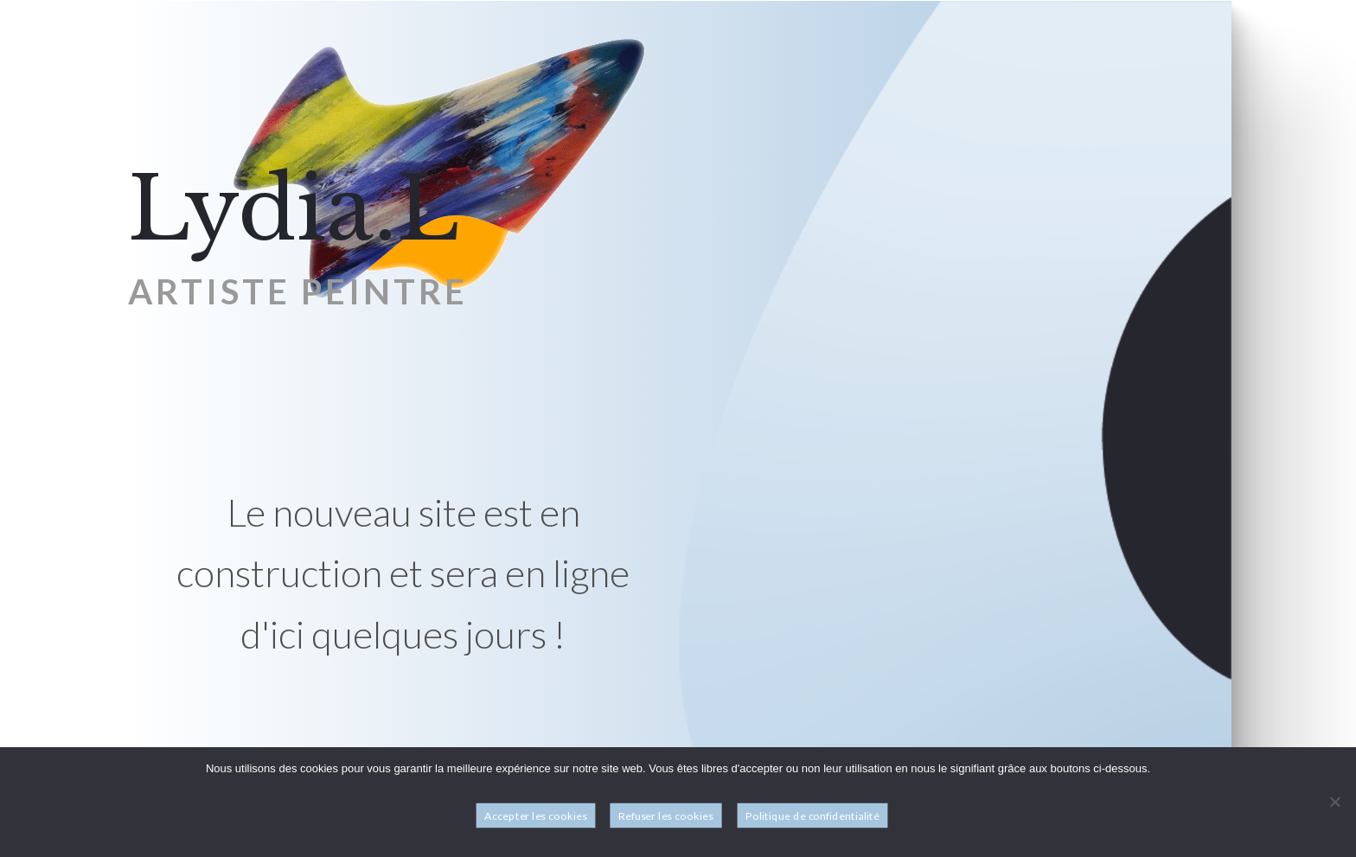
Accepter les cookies (535, 815)
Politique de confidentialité (812, 815)
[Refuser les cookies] (1334, 801)
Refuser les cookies (665, 815)
